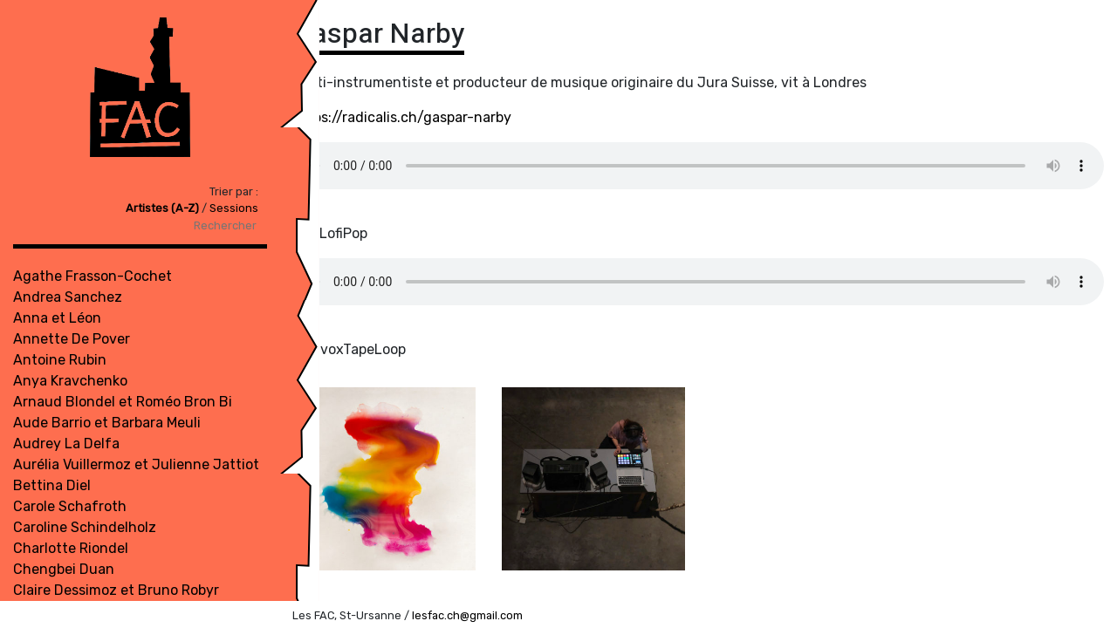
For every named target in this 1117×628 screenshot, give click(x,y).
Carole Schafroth (70, 506)
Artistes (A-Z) (75, 208)
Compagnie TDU (66, 611)
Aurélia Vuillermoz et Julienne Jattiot (136, 464)
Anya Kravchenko (70, 380)
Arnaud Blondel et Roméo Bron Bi (122, 401)
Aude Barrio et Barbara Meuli (107, 422)
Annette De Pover (71, 339)
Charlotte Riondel (70, 548)
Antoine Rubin (59, 360)
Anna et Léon (57, 318)
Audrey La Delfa (66, 443)
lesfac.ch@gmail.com (467, 615)
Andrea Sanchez (67, 297)
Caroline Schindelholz (84, 527)
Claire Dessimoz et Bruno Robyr (116, 590)
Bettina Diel (52, 485)
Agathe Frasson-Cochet (92, 276)
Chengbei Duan (63, 569)
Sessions (145, 208)
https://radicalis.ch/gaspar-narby (401, 117)
